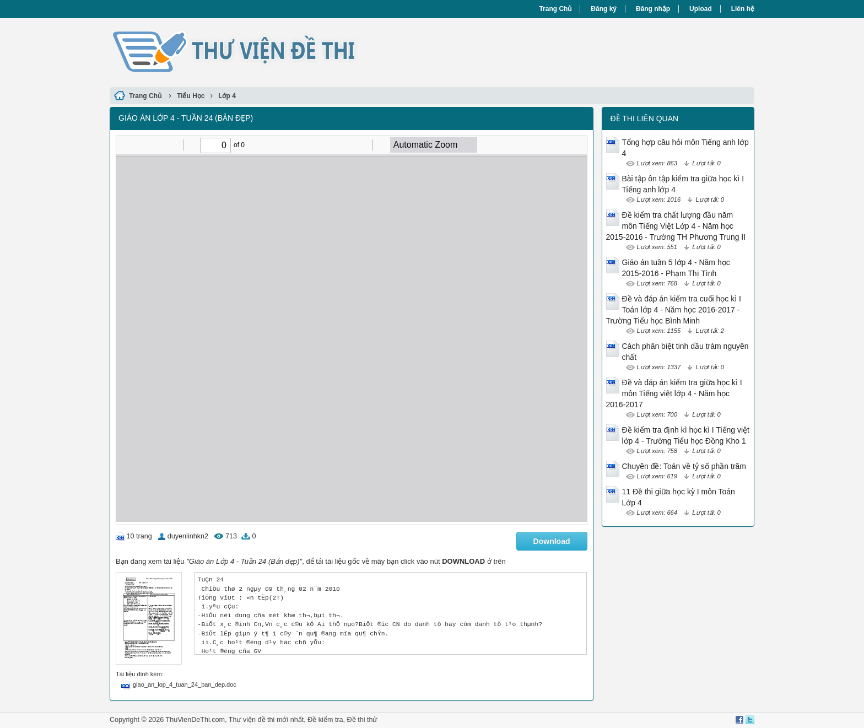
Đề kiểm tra (325, 720)
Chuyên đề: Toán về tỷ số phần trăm (684, 466)
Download (551, 541)
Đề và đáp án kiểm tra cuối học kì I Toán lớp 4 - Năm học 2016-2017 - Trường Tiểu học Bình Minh (673, 309)
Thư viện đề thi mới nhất (266, 720)
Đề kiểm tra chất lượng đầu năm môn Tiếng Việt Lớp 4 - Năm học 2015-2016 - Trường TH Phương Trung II (676, 226)
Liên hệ (742, 9)
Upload (700, 9)
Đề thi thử (362, 720)
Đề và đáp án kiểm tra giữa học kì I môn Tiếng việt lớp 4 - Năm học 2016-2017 (674, 393)
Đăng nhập (653, 9)
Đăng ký (604, 9)
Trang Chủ (555, 9)
